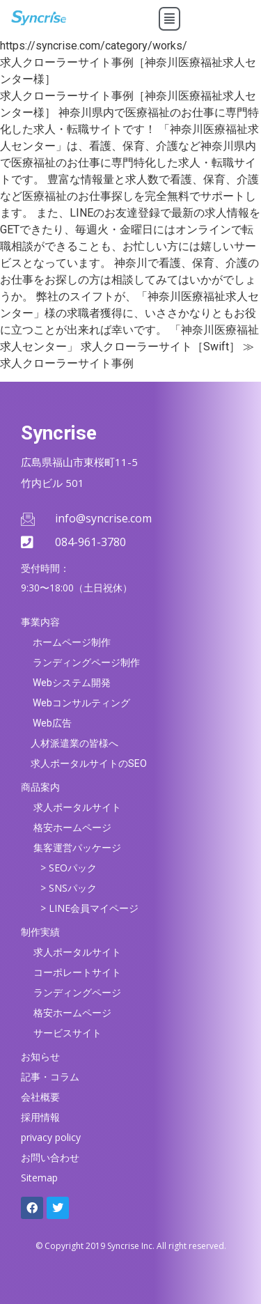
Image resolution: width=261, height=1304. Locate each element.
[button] (169, 19)
